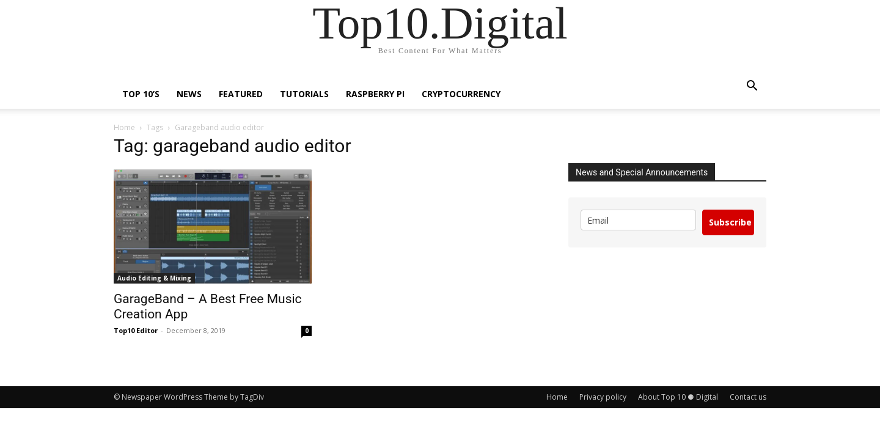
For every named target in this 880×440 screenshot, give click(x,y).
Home (124, 127)
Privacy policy (602, 397)
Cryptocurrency (461, 94)
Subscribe (730, 222)
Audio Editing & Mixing (154, 278)
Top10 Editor (136, 330)
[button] (751, 87)
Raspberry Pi (375, 94)
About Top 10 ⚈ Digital (678, 397)
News (189, 94)
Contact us (748, 397)
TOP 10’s (141, 94)
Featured (241, 94)
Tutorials (304, 94)
